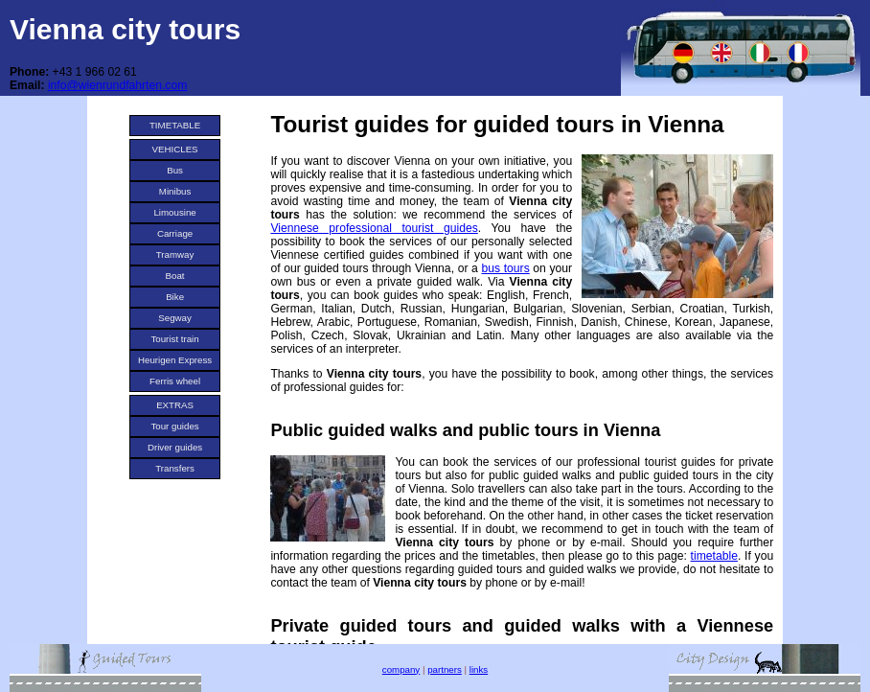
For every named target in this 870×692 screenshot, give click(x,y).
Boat (175, 275)
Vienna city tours (125, 29)
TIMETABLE (174, 125)
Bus (175, 170)
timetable (714, 556)
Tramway (175, 254)
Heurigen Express (175, 360)
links (478, 669)
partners (444, 669)
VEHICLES (175, 149)
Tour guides (174, 426)
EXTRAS (175, 405)
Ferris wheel (174, 381)
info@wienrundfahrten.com (117, 85)
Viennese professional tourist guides (373, 228)
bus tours (505, 268)
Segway (175, 317)
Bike (175, 296)
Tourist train (174, 339)
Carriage (175, 233)
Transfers (175, 468)
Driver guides (175, 447)
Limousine (174, 212)
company (401, 669)
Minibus (175, 191)
